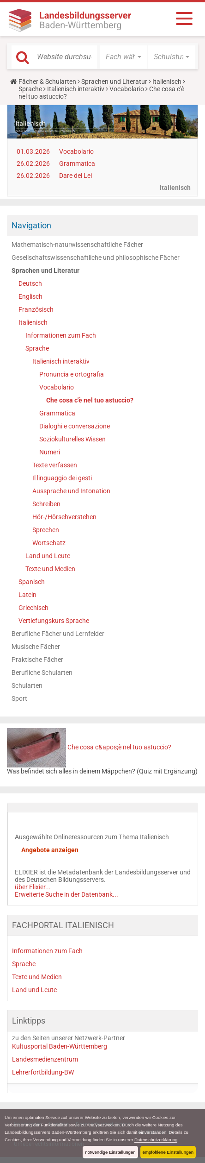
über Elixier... (33, 887)
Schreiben (46, 504)
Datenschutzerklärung (155, 1139)
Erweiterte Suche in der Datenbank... (66, 894)
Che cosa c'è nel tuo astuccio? (89, 400)
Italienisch (166, 81)
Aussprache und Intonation (71, 491)
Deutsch (30, 283)
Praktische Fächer (37, 659)
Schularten (27, 685)
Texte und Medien (50, 568)
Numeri (49, 452)
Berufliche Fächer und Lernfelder (58, 633)
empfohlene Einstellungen (168, 1152)
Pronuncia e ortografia (71, 374)
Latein (27, 594)
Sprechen (45, 530)
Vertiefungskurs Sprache (53, 620)
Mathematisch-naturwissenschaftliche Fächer (77, 244)
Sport (19, 698)
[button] (123, 57)
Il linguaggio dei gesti (62, 478)
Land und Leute (47, 555)
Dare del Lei (75, 175)
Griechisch (33, 607)
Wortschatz (49, 543)
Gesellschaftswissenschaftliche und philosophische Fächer (96, 257)
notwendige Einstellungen (110, 1152)
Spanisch (31, 581)
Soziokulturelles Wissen (72, 439)
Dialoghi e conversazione (74, 426)
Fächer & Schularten (47, 81)
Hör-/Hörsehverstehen (64, 517)
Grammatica (77, 163)
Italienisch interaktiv (75, 89)
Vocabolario (126, 89)
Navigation (31, 225)
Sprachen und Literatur (114, 81)
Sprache (30, 89)
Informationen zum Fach (60, 335)
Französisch (36, 309)
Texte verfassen (54, 465)
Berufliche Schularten (42, 672)
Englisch (30, 296)
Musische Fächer (36, 646)
